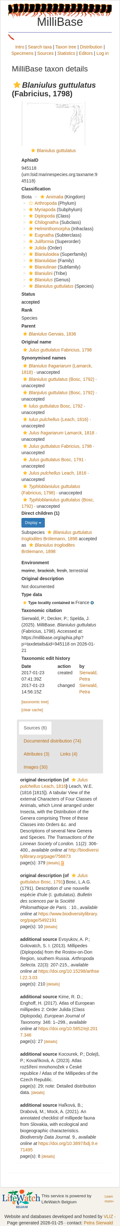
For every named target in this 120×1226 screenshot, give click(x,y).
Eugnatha (40, 235)
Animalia (51, 196)
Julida (36, 247)
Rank (26, 310)
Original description (42, 578)
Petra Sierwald (98, 1222)
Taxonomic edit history (45, 658)
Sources (45, 53)
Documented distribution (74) (52, 740)
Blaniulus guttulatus (56, 150)
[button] (17, 85)
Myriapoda (41, 209)
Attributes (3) (36, 754)
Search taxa (40, 46)
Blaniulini (39, 273)
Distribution (91, 46)
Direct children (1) (40, 513)
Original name (36, 341)
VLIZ (108, 1216)
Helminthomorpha (48, 228)
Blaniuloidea (43, 254)
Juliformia (40, 241)
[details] (53, 863)
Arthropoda (42, 203)
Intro (19, 46)
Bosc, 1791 (52, 459)
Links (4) (68, 754)
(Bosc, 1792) (57, 379)
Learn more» (109, 1199)
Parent (28, 326)
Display (33, 523)
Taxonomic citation (41, 610)
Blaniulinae (42, 267)
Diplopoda (41, 215)
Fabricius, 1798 (56, 349)
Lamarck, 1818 (57, 432)
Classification (36, 188)
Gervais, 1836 (48, 333)
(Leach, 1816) (54, 419)
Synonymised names (43, 357)
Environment (35, 562)
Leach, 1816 (53, 473)
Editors (86, 53)
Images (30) (36, 767)
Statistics (66, 53)
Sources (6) (35, 727)
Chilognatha (43, 222)
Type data (31, 594)
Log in (102, 53)
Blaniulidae (42, 260)
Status (28, 294)
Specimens (22, 53)
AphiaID (29, 160)
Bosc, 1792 (52, 406)
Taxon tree (65, 46)
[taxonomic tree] (35, 702)
